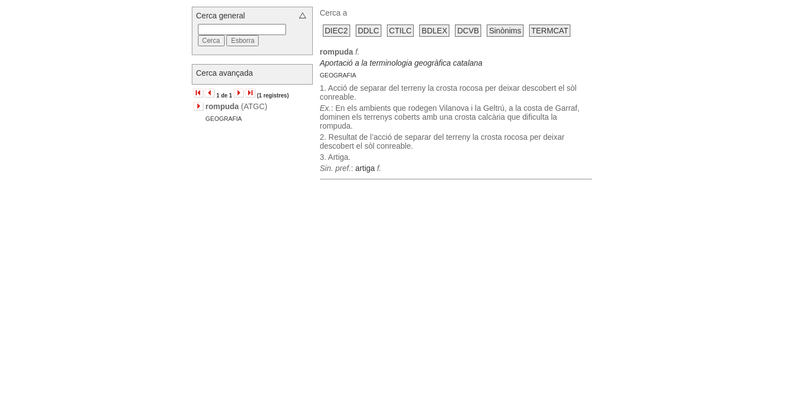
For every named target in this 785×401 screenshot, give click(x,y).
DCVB (468, 30)
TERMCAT (550, 30)
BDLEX (434, 30)
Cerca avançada (224, 73)
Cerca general (220, 15)
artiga (365, 168)
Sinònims (505, 30)
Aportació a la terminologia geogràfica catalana (401, 62)
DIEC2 (336, 30)
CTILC (400, 30)
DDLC (368, 30)
